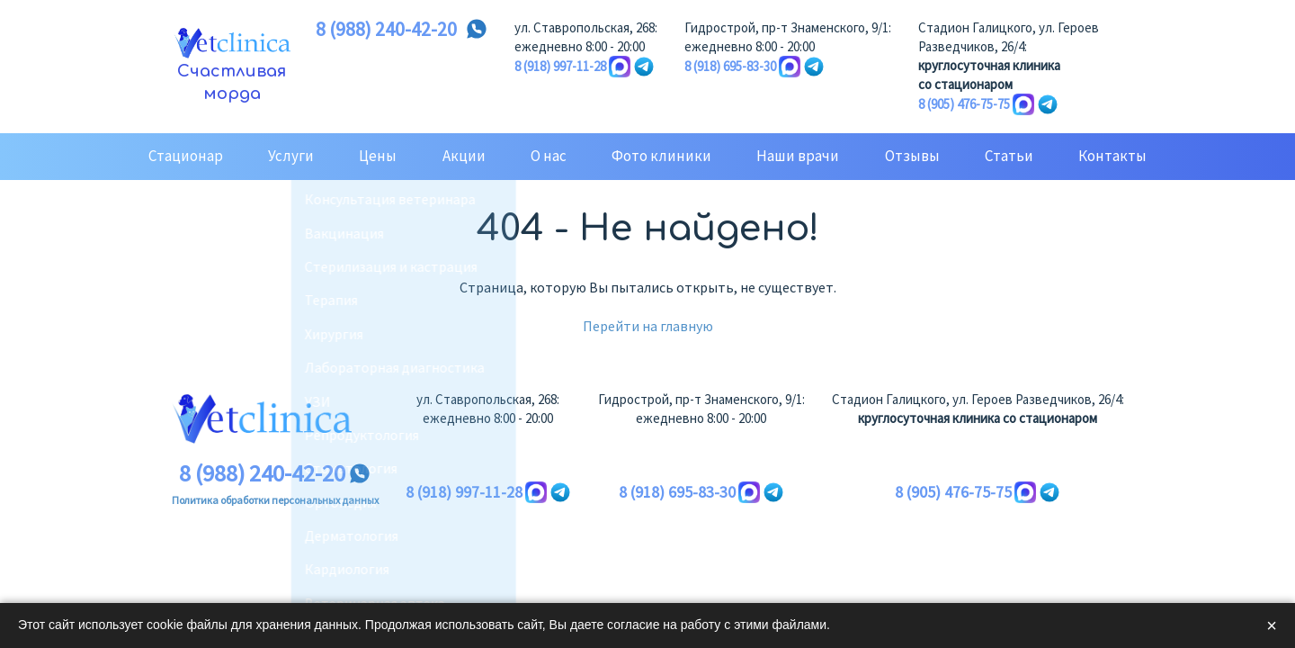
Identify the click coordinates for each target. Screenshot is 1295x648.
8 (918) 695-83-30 (730, 66)
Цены (378, 156)
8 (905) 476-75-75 (964, 103)
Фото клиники (661, 156)
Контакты (1112, 156)
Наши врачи (797, 156)
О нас (549, 156)
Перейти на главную (648, 326)
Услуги (291, 156)
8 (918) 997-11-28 (560, 66)
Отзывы (912, 156)
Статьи (1009, 156)
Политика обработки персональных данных (275, 500)
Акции (464, 156)
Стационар (185, 156)
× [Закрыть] (1271, 625)
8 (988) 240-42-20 (386, 29)
